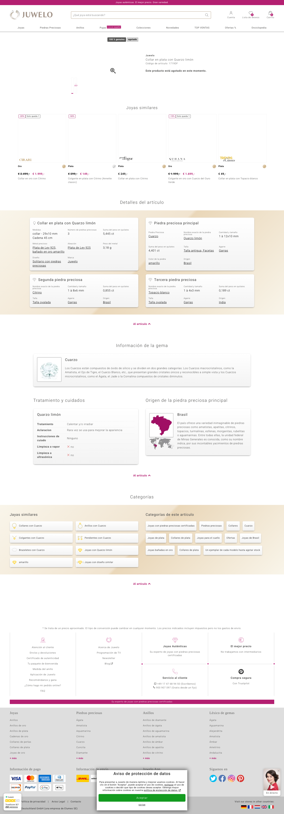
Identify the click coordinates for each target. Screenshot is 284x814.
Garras (223, 269)
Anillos (80, 28)
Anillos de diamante (154, 720)
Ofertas (231, 556)
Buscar (207, 15)
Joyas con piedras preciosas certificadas (171, 544)
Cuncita (80, 747)
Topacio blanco (159, 311)
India (222, 320)
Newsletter (109, 658)
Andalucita (216, 753)
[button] (231, 15)
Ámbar (213, 742)
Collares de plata (180, 556)
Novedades (172, 28)
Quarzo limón (193, 256)
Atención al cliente (43, 647)
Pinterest (240, 778)
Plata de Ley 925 (79, 266)
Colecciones (144, 28)
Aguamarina (217, 725)
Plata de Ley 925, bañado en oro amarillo (48, 268)
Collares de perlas (20, 742)
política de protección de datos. (161, 790)
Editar (142, 805)
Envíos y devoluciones (43, 653)
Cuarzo (153, 254)
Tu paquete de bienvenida (43, 664)
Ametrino (215, 747)
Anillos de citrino (153, 753)
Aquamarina (83, 731)
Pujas (110, 28)
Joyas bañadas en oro (160, 568)
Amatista (81, 725)
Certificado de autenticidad (43, 658)
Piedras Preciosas (50, 28)
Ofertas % (230, 28)
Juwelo (73, 280)
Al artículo (140, 342)
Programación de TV (109, 653)
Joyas (21, 28)
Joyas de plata (156, 556)
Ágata (79, 720)
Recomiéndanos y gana (43, 680)
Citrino (37, 311)
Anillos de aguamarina (156, 731)
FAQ (43, 691)
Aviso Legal (58, 801)
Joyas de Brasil (250, 556)
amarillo (154, 281)
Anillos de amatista (154, 736)
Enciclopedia (259, 28)
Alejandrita (216, 731)
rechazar (169, 785)
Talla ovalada (42, 320)
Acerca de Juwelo (108, 647)
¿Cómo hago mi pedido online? (43, 685)
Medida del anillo (43, 669)
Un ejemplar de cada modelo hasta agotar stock (232, 568)
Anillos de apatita (153, 747)
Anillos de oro (18, 725)
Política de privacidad (32, 801)
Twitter (213, 778)
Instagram (231, 778)
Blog (107, 664)
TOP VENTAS (202, 28)
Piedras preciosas (211, 544)
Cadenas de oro (19, 736)
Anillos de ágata (152, 725)
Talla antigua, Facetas (199, 269)
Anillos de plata (19, 731)
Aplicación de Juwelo (42, 674)
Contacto (76, 801)
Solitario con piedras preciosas (47, 282)
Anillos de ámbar (153, 742)
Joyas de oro (17, 753)
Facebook (222, 778)
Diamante (82, 753)
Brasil (187, 281)
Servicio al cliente (174, 678)
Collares (233, 544)
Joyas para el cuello (208, 556)
